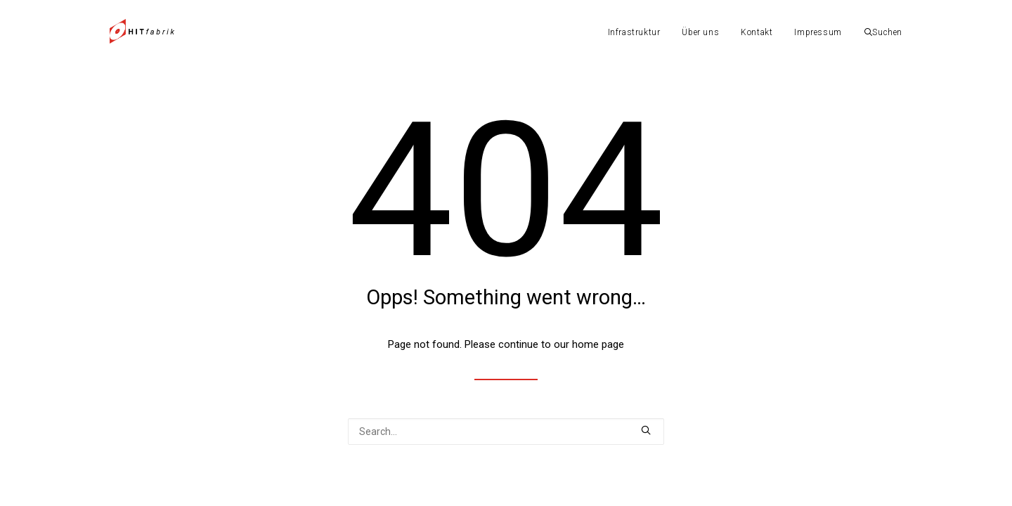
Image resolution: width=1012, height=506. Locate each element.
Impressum (817, 32)
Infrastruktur (634, 32)
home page (598, 344)
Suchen (883, 32)
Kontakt (756, 32)
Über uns (700, 32)
